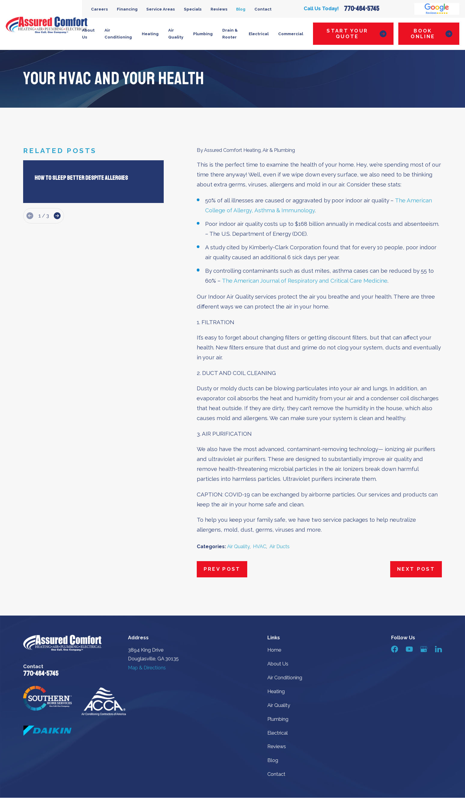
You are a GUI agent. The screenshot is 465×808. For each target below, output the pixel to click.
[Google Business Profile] (423, 649)
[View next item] (57, 215)
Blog (240, 9)
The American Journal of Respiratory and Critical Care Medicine (305, 281)
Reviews (219, 9)
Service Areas (160, 9)
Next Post (416, 569)
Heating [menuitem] (150, 34)
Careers (99, 9)
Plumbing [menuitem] (203, 34)
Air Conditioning (284, 678)
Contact (263, 9)
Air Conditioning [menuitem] (118, 33)
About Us (277, 664)
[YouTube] (409, 649)
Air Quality (238, 546)
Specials (193, 9)
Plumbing (277, 719)
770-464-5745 (361, 8)
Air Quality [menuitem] (175, 33)
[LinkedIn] (438, 649)
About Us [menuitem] (88, 33)
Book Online (431, 34)
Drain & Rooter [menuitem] (230, 33)
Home (274, 650)
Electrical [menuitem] (259, 34)
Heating (276, 691)
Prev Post (222, 569)
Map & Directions (147, 668)
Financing (127, 9)
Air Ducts (279, 546)
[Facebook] (394, 649)
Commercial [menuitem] (290, 34)
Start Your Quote (357, 34)
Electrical (277, 733)
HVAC (259, 546)
